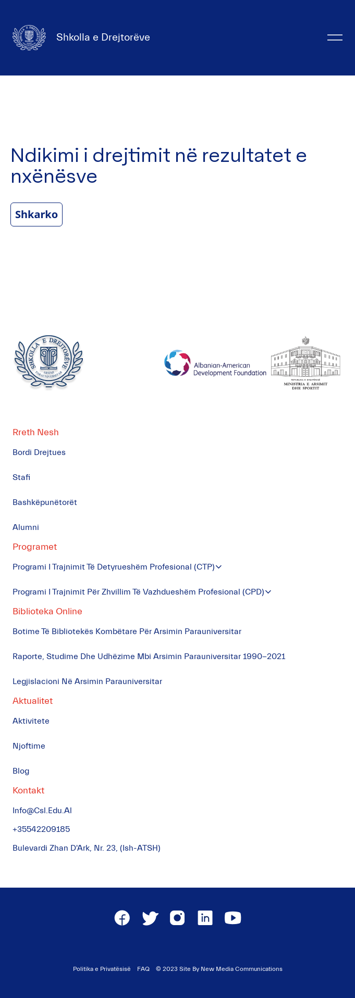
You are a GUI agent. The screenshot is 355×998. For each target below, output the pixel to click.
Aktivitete (31, 721)
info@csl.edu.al (42, 810)
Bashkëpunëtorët (45, 502)
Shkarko (36, 214)
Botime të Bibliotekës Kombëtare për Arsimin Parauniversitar (127, 631)
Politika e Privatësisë (102, 968)
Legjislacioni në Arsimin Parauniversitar (87, 681)
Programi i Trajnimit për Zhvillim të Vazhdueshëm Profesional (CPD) (138, 592)
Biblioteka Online (47, 611)
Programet (35, 546)
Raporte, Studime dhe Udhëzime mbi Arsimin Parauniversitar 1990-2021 (149, 656)
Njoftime (29, 746)
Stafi (21, 477)
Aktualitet (33, 701)
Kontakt (28, 790)
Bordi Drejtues (39, 452)
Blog (21, 771)
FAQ (143, 968)
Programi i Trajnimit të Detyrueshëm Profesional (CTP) (114, 567)
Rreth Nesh (36, 432)
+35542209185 (41, 829)
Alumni (26, 527)
